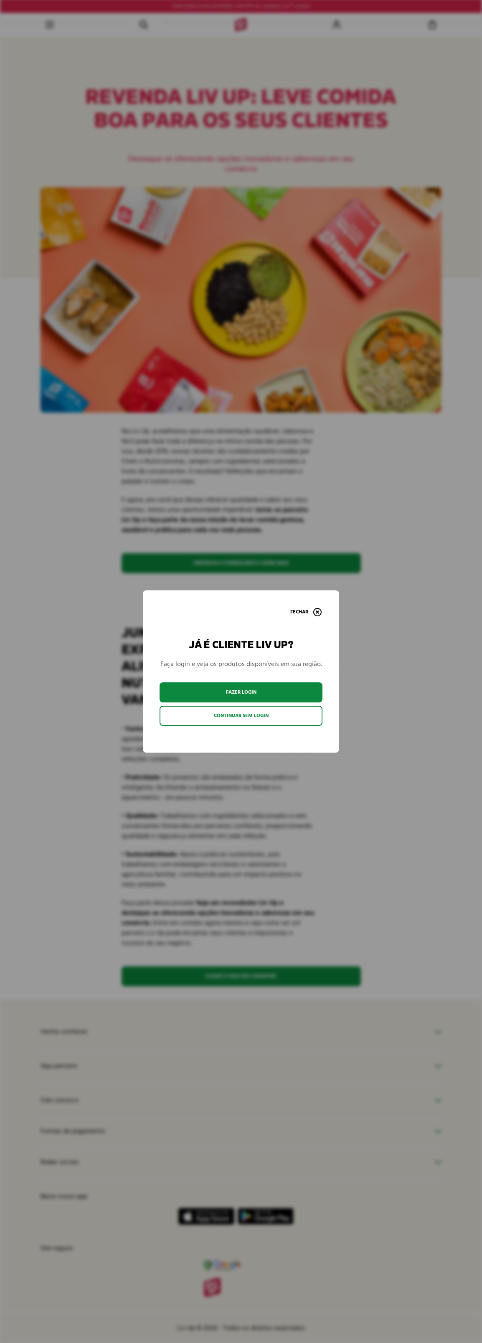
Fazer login (241, 692)
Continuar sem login (241, 715)
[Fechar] (305, 612)
